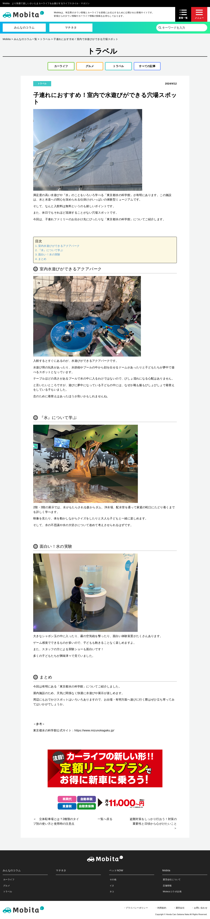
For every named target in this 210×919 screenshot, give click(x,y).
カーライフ (59, 66)
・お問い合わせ (199, 909)
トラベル (117, 66)
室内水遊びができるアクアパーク (59, 246)
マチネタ (71, 27)
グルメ (88, 66)
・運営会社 (179, 909)
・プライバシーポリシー (135, 909)
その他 (113, 881)
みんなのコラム (24, 27)
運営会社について (172, 881)
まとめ (42, 259)
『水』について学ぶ (50, 251)
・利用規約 (160, 909)
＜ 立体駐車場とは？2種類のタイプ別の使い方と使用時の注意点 (56, 822)
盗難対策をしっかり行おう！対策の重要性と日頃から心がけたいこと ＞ (153, 825)
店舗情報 (167, 886)
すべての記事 (147, 66)
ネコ (112, 892)
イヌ (112, 886)
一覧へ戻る (105, 820)
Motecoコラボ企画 (172, 892)
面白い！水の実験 (49, 255)
